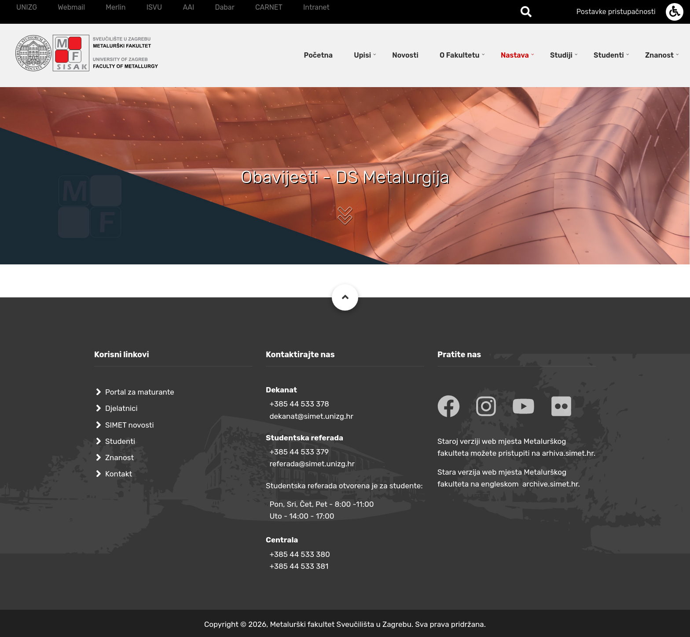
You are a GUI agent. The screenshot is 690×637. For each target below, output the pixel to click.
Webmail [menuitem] (71, 7)
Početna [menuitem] (318, 55)
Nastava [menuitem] (515, 55)
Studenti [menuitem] (609, 55)
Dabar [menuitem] (224, 7)
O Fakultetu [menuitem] (460, 55)
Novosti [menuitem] (405, 55)
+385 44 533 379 (299, 451)
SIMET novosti (129, 425)
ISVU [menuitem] (154, 7)
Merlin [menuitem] (115, 7)
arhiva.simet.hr (568, 453)
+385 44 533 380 (299, 554)
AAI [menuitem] (188, 7)
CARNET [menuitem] (269, 7)
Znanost (119, 457)
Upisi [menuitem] (362, 55)
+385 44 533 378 (299, 403)
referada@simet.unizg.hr (312, 463)
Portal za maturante (139, 392)
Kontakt (118, 473)
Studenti (120, 441)
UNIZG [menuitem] (26, 7)
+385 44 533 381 (298, 566)
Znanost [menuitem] (659, 55)
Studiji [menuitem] (561, 55)
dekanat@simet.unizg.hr (311, 416)
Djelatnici (121, 408)
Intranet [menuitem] (316, 7)
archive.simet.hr (550, 484)
